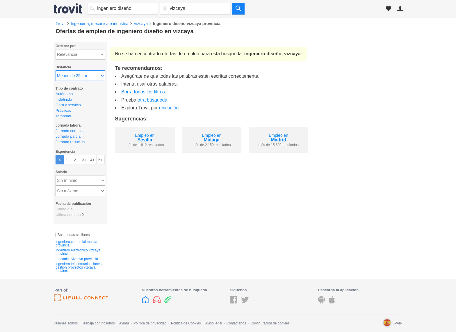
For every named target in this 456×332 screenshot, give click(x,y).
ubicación (169, 107)
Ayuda (124, 323)
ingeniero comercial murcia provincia (76, 243)
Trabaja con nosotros (98, 323)
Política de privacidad (150, 323)
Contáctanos (236, 323)
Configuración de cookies (270, 323)
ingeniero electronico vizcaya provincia (78, 251)
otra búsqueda (152, 99)
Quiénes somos (66, 323)
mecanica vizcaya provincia (77, 259)
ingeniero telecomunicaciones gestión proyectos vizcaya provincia (78, 267)
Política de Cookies (186, 323)
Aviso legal (213, 323)
